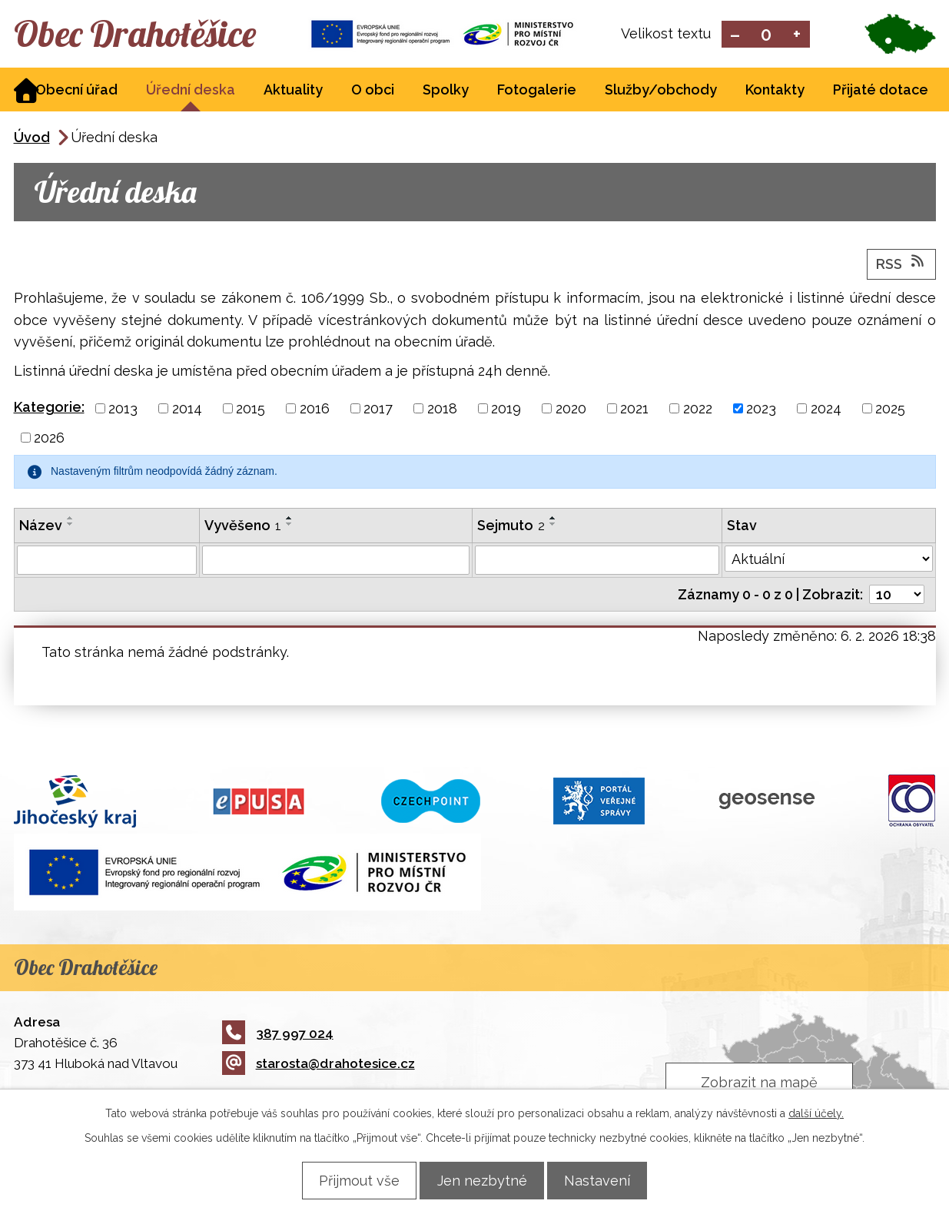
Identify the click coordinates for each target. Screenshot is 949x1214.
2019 (506, 410)
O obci (372, 91)
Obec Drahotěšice (150, 34)
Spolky (446, 91)
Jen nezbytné (482, 1180)
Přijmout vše (350, 1180)
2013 (123, 410)
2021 (634, 410)
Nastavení (606, 1180)
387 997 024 (277, 1034)
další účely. (816, 1112)
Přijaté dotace (880, 91)
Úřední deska (190, 91)
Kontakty (775, 91)
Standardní (765, 35)
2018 (442, 410)
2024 (826, 410)
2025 (890, 410)
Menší (735, 35)
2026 (49, 439)
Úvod (32, 139)
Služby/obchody (661, 91)
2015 (250, 410)
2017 (378, 410)
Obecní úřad (76, 91)
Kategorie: (49, 408)
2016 (315, 410)
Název (40, 527)
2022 (697, 410)
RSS (901, 264)
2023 (761, 410)
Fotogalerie (536, 91)
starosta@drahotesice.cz (318, 1065)
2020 (571, 410)
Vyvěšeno (242, 527)
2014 (187, 410)
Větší (796, 35)
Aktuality (293, 91)
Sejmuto (511, 527)
